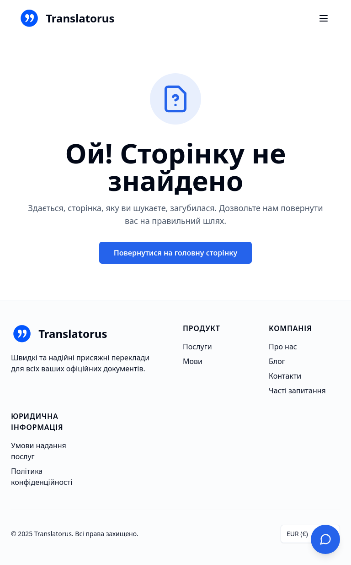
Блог (277, 361)
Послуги (197, 347)
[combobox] (310, 534)
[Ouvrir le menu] (323, 18)
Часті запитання (297, 391)
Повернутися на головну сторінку (176, 253)
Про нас (283, 347)
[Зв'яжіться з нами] (325, 539)
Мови (192, 361)
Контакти (285, 376)
